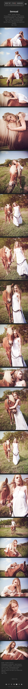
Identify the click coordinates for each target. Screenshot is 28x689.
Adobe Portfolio (16, 686)
